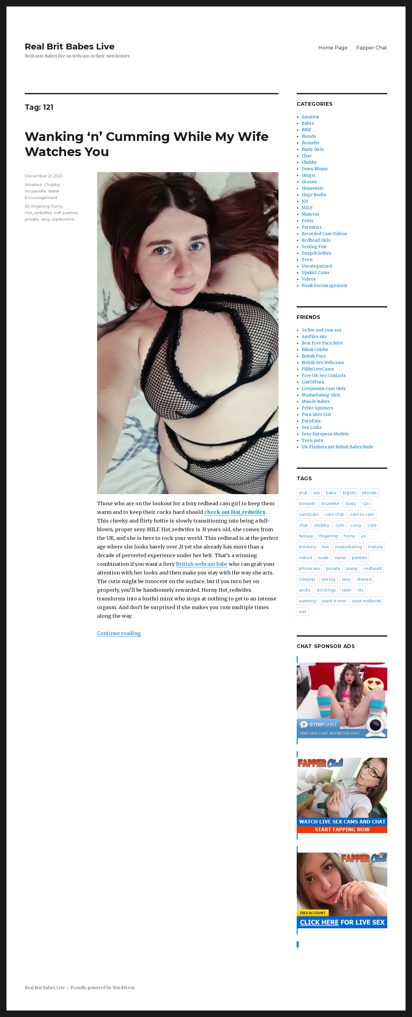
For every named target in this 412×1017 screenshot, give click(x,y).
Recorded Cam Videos (324, 233)
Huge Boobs (314, 194)
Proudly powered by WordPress (102, 987)
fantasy (306, 535)
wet (303, 611)
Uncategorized (317, 266)
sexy (45, 219)
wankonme (63, 219)
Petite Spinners (317, 408)
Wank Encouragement (324, 285)
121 (27, 206)
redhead (372, 568)
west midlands (366, 600)
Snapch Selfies (316, 253)
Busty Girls (313, 149)
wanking (307, 600)
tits (360, 589)
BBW (306, 130)
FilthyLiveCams (318, 369)
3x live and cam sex (322, 330)
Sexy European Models (325, 434)
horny (57, 206)
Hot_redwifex (38, 212)
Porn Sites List (316, 414)
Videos (309, 279)
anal (303, 492)
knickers (307, 546)
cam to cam (362, 514)
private (32, 219)
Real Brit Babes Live (70, 46)
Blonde (309, 136)
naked (305, 557)
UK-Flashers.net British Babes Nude (337, 447)
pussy (352, 568)
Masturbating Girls (321, 395)
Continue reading (119, 633)
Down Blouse (315, 169)
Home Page (333, 48)
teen (346, 589)
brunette (330, 503)
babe (331, 492)
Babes (308, 123)
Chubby (52, 184)
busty (351, 503)
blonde (369, 492)
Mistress (310, 214)
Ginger (309, 175)
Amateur (33, 184)
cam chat (334, 514)
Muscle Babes (315, 401)
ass (316, 492)
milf (57, 212)
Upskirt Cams (315, 272)
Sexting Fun (314, 246)
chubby (321, 525)
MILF (307, 207)
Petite (308, 220)
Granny (309, 181)
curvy (355, 525)
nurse (340, 557)
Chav (307, 156)
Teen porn (312, 440)
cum (339, 525)
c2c (366, 503)
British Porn (314, 356)
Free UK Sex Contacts (324, 375)
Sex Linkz (311, 427)
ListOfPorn (313, 382)
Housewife (35, 191)
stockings (326, 589)
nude (323, 557)
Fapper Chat (371, 48)
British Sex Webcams (323, 362)
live (325, 546)
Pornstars (312, 227)
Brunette (311, 143)
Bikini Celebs (315, 349)
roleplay (307, 579)
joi (363, 535)
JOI (305, 201)
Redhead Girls (316, 240)
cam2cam (309, 514)
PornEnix (311, 421)
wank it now (334, 600)
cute (372, 525)
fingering (40, 206)
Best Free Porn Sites (322, 343)
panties (70, 212)
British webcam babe (201, 564)
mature (375, 546)
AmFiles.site (314, 336)
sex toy (328, 579)
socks (304, 589)
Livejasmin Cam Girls (324, 388)
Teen (307, 259)
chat (303, 525)
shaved (364, 579)
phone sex (309, 568)
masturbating (348, 546)
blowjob (307, 503)
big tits (349, 492)
